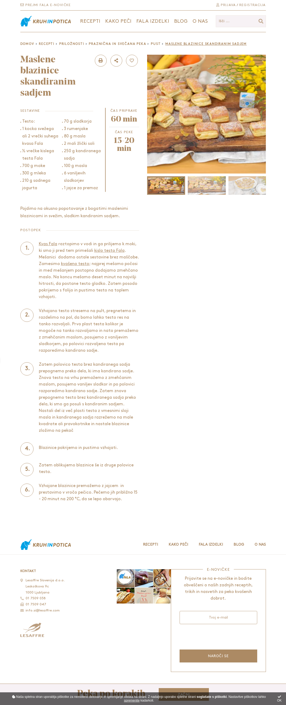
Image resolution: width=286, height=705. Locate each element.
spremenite (131, 700)
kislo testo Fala (109, 251)
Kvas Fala (48, 244)
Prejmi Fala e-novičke (45, 5)
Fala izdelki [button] (152, 21)
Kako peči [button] (118, 21)
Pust (156, 44)
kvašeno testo (75, 264)
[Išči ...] (241, 21)
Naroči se (218, 656)
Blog (180, 21)
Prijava (226, 5)
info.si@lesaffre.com (43, 610)
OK (279, 698)
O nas (200, 21)
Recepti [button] (90, 21)
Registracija (252, 5)
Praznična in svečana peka (117, 44)
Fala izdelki (211, 544)
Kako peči (178, 544)
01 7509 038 (36, 598)
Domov (27, 44)
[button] (101, 61)
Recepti (46, 44)
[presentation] (218, 636)
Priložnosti (71, 44)
